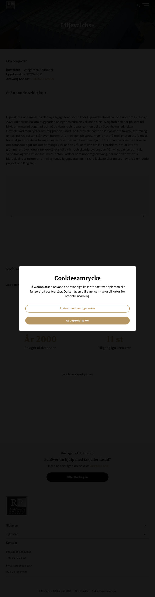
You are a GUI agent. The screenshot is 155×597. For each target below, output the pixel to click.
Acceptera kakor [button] (77, 320)
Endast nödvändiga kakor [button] (77, 308)
